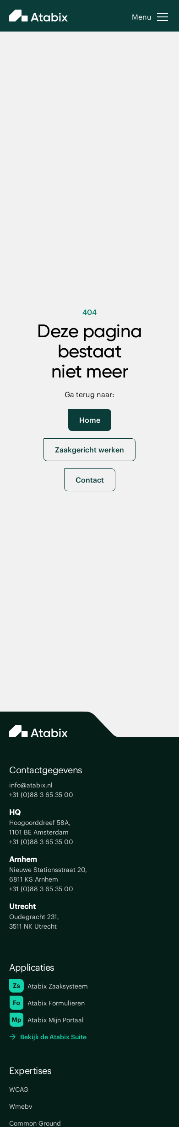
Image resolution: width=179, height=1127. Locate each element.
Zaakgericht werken (89, 449)
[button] (151, 17)
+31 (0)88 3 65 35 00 (41, 794)
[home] (38, 17)
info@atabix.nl (31, 785)
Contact (90, 479)
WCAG (18, 1089)
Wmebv (20, 1106)
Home (89, 419)
